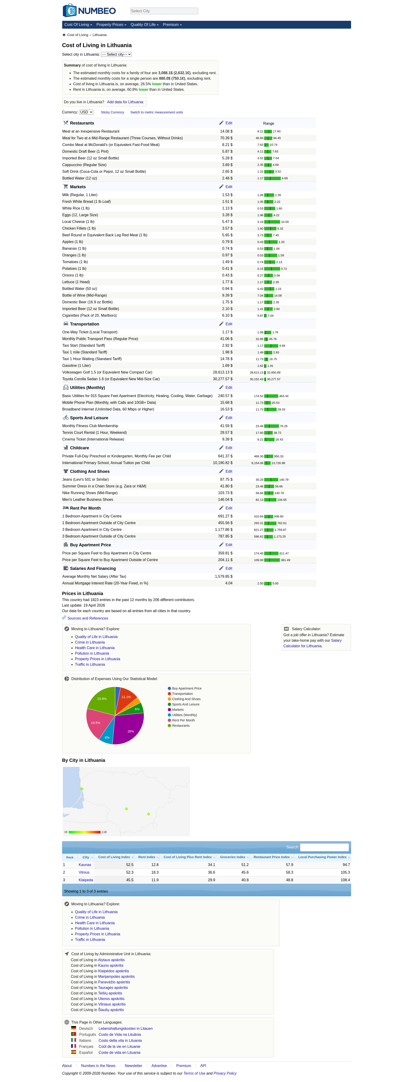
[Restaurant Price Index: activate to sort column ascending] (272, 857)
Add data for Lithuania (125, 102)
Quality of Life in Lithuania (96, 637)
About (67, 1066)
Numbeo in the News (98, 1066)
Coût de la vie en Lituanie (120, 1047)
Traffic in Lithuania (90, 664)
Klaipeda (86, 880)
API (203, 1066)
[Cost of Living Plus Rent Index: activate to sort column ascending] (187, 857)
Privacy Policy (225, 1073)
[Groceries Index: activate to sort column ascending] (233, 857)
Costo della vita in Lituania (120, 1040)
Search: (317, 847)
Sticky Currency (112, 112)
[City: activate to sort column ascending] (86, 857)
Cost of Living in (98, 960)
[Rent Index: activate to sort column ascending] (146, 857)
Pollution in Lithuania (92, 653)
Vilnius (84, 872)
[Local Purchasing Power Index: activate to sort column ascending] (322, 857)
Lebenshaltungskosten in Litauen (126, 1028)
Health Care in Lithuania (95, 648)
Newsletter (133, 1066)
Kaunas (85, 865)
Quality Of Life (143, 24)
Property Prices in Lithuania (97, 659)
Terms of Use (194, 1073)
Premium (171, 24)
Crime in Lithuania (90, 642)
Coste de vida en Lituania (120, 1053)
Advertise (159, 1066)
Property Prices (109, 24)
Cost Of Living (76, 24)
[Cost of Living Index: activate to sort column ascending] (114, 857)
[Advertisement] (316, 61)
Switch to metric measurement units (156, 112)
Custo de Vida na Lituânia (120, 1034)
